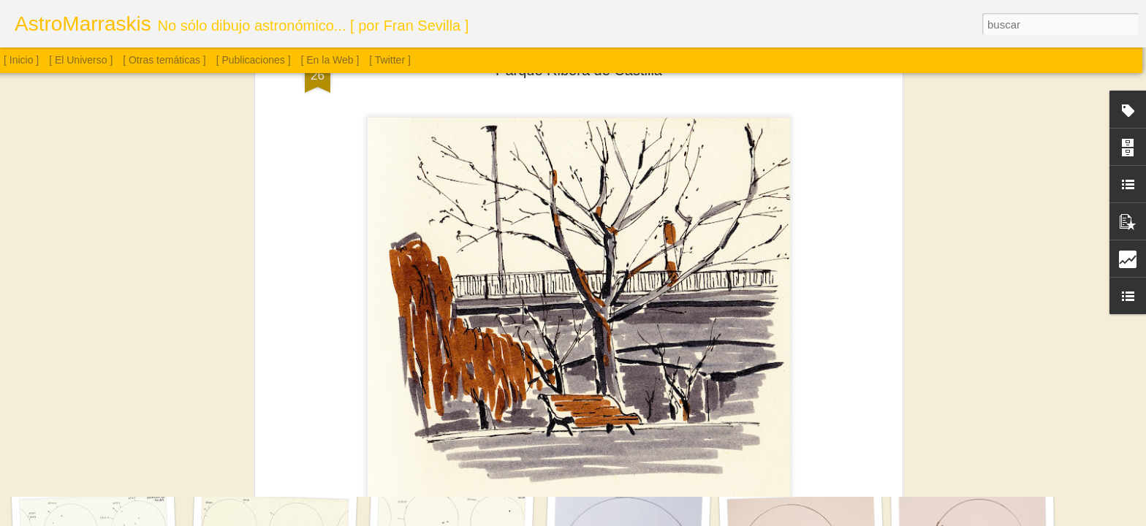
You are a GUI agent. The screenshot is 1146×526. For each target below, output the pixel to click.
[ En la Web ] (330, 60)
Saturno (98, 458)
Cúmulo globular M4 (798, 451)
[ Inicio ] (21, 60)
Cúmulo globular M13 (974, 450)
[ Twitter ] (390, 60)
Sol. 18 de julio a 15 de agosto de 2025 (473, 449)
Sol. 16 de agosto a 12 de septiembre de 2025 (308, 452)
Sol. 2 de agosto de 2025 (623, 457)
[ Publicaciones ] (253, 60)
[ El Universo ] (81, 60)
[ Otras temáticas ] (164, 60)
